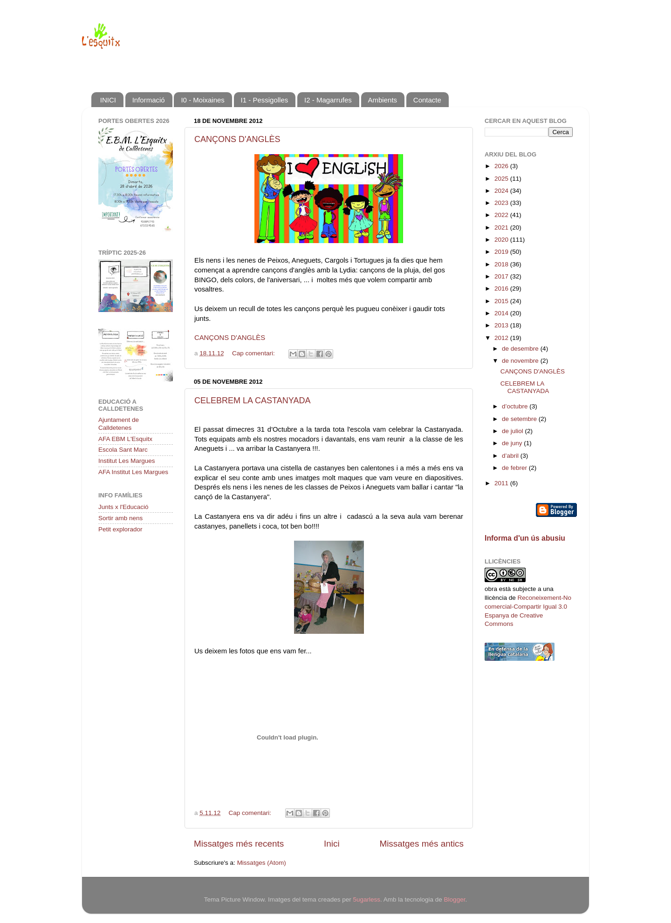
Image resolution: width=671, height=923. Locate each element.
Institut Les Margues (126, 460)
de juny (513, 443)
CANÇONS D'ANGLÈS (237, 139)
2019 (502, 251)
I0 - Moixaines (202, 100)
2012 (502, 337)
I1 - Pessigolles (264, 100)
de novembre (521, 360)
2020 (502, 239)
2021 (502, 227)
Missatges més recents (239, 843)
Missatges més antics (421, 843)
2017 (502, 276)
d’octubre (515, 406)
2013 (502, 325)
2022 (502, 214)
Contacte (427, 100)
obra (491, 588)
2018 (502, 264)
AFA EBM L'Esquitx (125, 438)
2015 (502, 301)
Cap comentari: (254, 353)
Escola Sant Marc (123, 449)
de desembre (521, 348)
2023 (502, 202)
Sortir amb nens (120, 518)
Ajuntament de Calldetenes (118, 423)
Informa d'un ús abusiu (525, 538)
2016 (502, 288)
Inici (332, 843)
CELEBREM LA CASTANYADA (252, 400)
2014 (502, 313)
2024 (502, 190)
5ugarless (366, 899)
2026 (502, 166)
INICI (108, 100)
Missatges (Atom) (261, 862)
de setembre (520, 418)
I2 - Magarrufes (328, 100)
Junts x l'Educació (123, 506)
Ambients (382, 100)
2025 (502, 178)
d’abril (511, 455)
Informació (148, 100)
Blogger (455, 899)
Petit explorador (120, 529)
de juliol (513, 431)
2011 (502, 483)
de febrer (515, 467)
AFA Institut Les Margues (133, 471)
